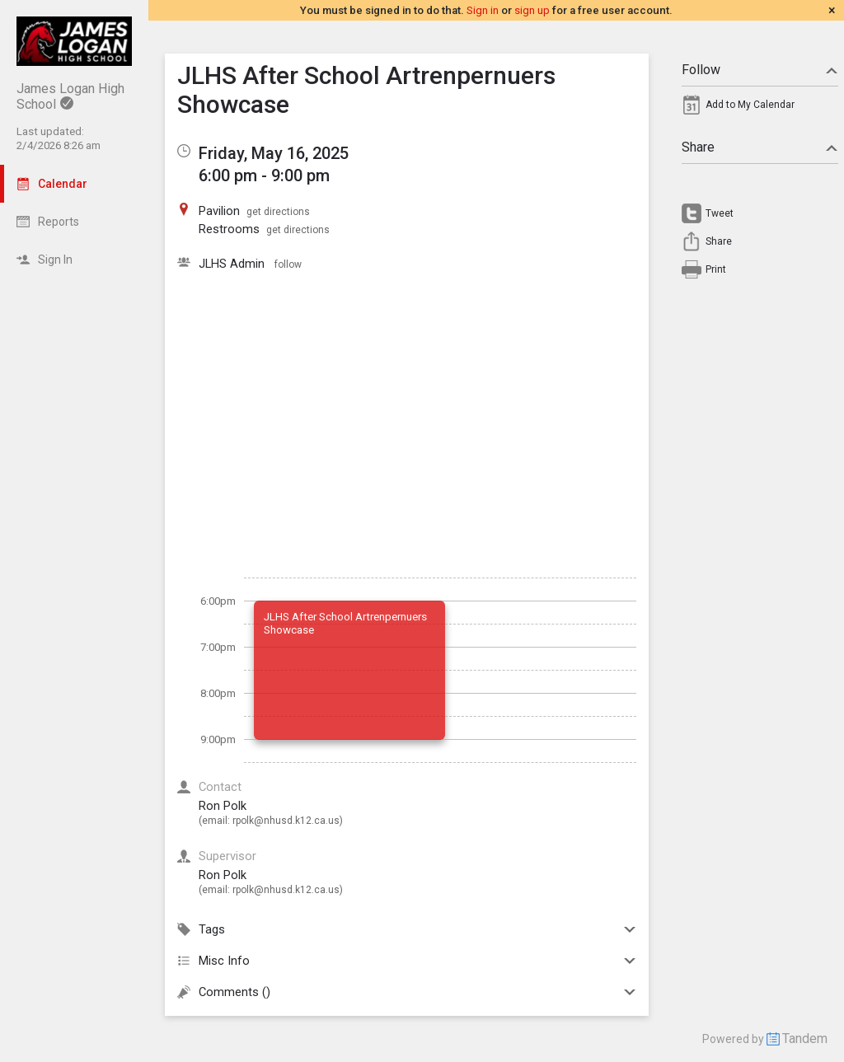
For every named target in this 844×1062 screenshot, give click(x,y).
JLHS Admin (233, 263)
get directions (278, 212)
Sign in (483, 10)
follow (288, 264)
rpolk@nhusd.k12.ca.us (286, 820)
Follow (760, 69)
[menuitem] (760, 109)
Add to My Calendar (750, 104)
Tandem (805, 1038)
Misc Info (406, 960)
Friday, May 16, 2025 (274, 153)
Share (760, 147)
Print (716, 269)
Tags (406, 929)
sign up (532, 10)
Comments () (406, 992)
